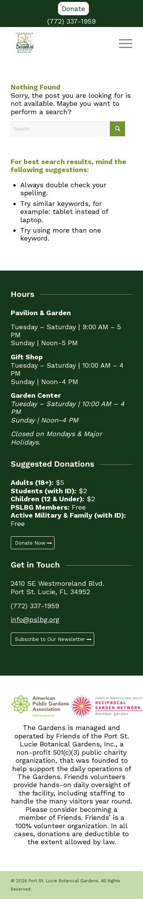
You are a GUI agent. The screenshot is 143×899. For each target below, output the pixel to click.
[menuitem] (73, 9)
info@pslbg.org (35, 619)
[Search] (68, 128)
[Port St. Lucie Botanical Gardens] (59, 42)
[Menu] (121, 42)
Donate (73, 9)
